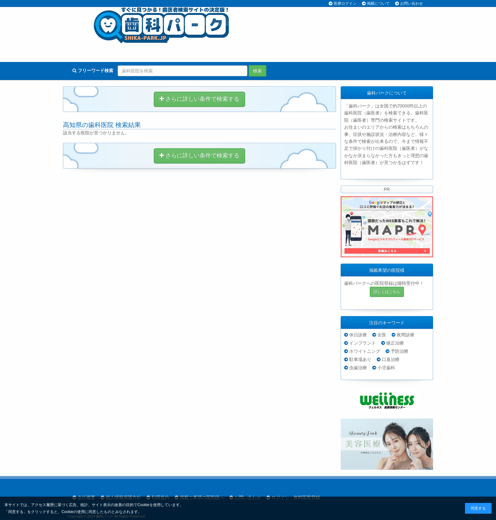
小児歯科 (386, 367)
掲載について (378, 3)
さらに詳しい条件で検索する (199, 99)
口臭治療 (391, 359)
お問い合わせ (411, 3)
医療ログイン (345, 3)
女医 (381, 334)
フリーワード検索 (92, 70)
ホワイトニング (364, 351)
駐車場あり (360, 359)
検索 (257, 70)
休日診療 (358, 334)
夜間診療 (405, 334)
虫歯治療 (358, 367)
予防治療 (399, 351)
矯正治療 (395, 343)
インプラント (362, 343)
